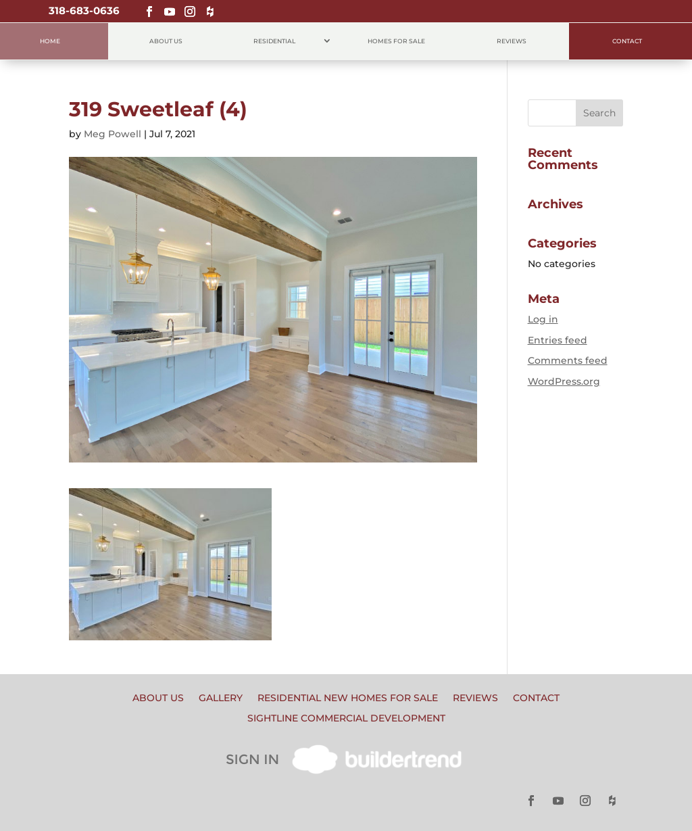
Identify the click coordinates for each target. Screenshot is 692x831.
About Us (165, 41)
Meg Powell (112, 134)
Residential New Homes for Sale (347, 698)
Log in (543, 319)
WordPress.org (564, 381)
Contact (627, 41)
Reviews (511, 41)
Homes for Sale (396, 41)
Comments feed (568, 360)
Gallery (221, 698)
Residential (274, 41)
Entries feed (557, 340)
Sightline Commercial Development (346, 718)
